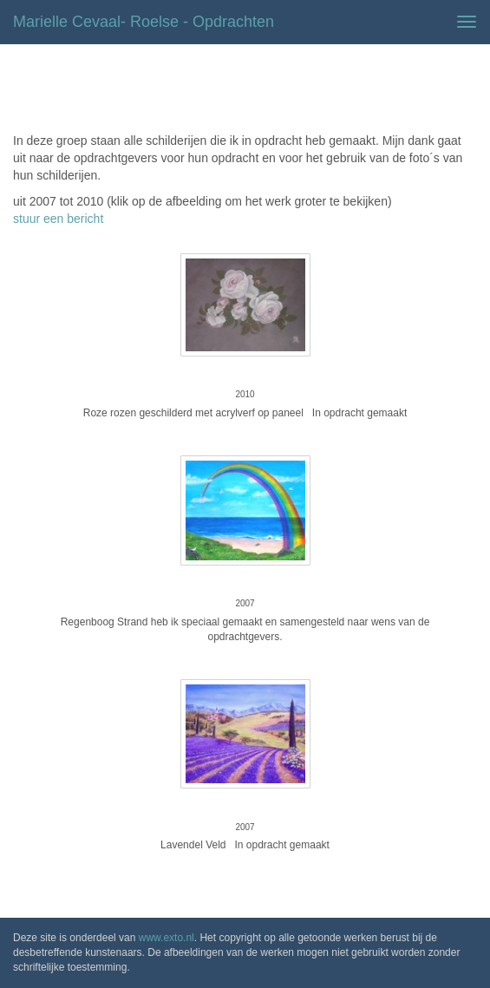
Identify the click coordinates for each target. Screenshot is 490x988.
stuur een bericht (58, 219)
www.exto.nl (166, 938)
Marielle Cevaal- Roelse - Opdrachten (143, 21)
